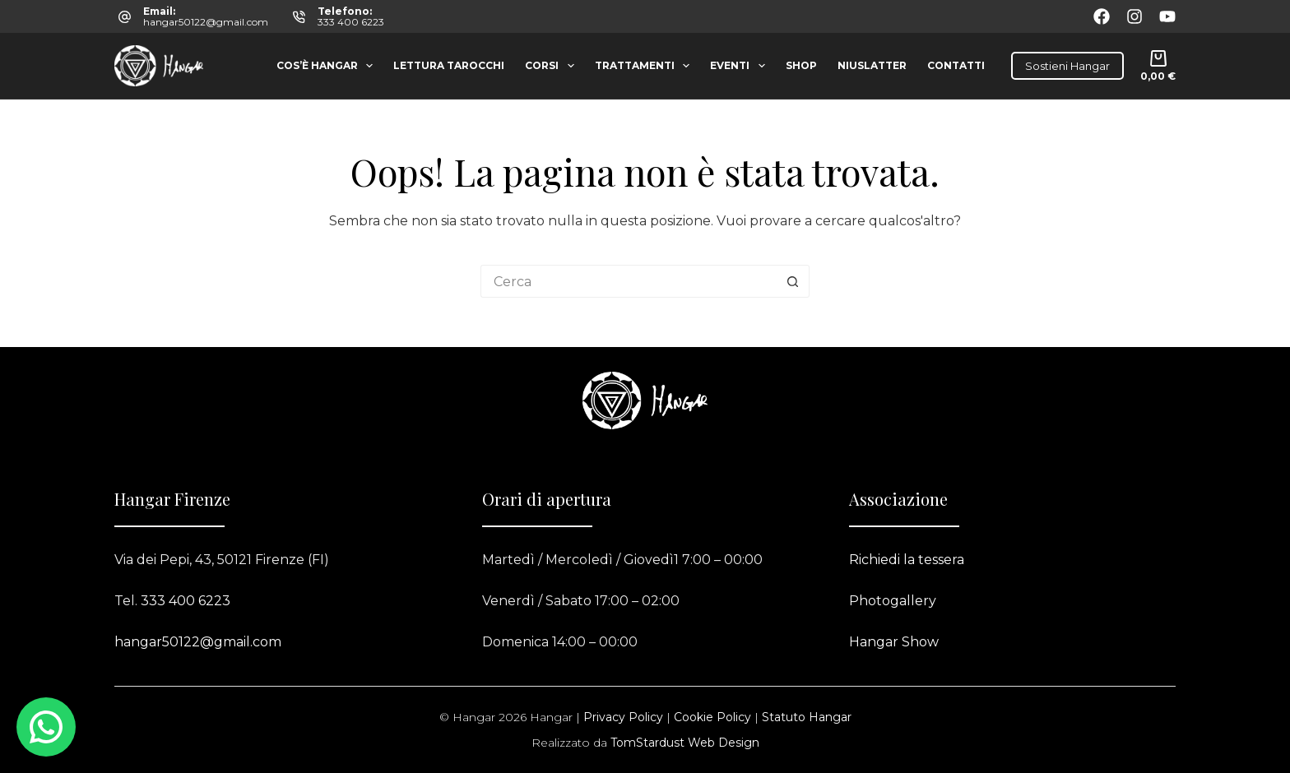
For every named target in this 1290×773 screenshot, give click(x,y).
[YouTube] (1167, 16)
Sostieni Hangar (1067, 65)
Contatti (956, 65)
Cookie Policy (712, 717)
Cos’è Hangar (327, 66)
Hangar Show (894, 642)
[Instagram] (1134, 16)
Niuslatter (872, 65)
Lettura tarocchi (448, 65)
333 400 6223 (351, 22)
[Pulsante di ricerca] (793, 281)
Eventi (740, 66)
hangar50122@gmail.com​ (197, 642)
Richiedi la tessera (906, 559)
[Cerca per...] (628, 281)
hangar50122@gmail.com (205, 22)
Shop (801, 65)
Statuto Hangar (806, 717)
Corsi (552, 66)
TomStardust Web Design (684, 742)
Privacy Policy (623, 717)
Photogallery (892, 601)
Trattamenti (645, 66)
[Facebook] (1101, 16)
